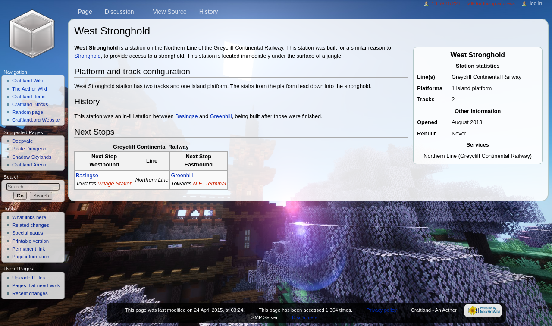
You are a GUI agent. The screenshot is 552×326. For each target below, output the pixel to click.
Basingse (186, 116)
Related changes (30, 225)
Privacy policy (382, 310)
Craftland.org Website (36, 119)
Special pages (27, 232)
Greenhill (221, 116)
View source (169, 11)
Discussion (119, 11)
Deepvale (22, 141)
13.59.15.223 (446, 3)
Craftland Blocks (30, 104)
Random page (27, 112)
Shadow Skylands (31, 157)
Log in (536, 3)
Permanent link (28, 248)
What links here (29, 217)
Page (85, 11)
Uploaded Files (28, 277)
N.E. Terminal (209, 184)
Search (11, 176)
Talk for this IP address (490, 3)
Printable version (30, 241)
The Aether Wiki (29, 88)
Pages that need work (36, 285)
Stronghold (87, 56)
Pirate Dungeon (29, 148)
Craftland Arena (29, 164)
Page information (31, 256)
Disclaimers (304, 317)
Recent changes (30, 293)
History (208, 11)
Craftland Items (29, 96)
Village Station (115, 184)
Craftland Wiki (27, 80)
